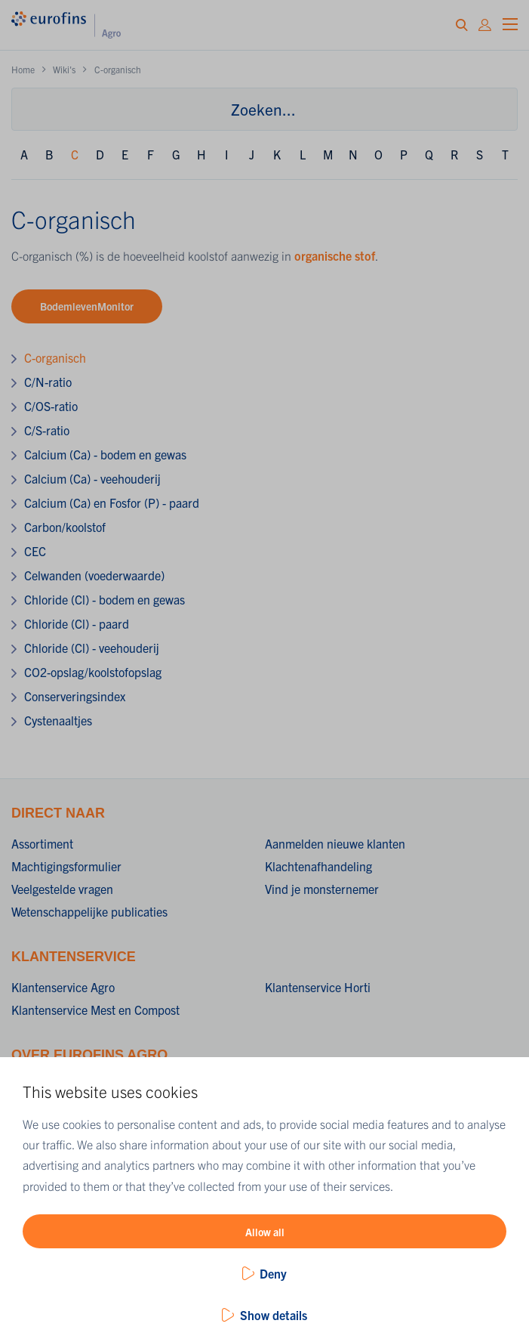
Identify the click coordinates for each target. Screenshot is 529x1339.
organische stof (334, 255)
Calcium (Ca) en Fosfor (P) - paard (111, 502)
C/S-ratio (46, 430)
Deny (273, 1273)
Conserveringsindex (74, 696)
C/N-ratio (48, 381)
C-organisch (55, 357)
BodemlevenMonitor (87, 306)
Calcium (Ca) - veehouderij (92, 478)
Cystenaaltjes (58, 720)
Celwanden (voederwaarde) (94, 575)
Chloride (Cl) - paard (76, 623)
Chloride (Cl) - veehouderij (91, 647)
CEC (35, 550)
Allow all (264, 1231)
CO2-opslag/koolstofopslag (92, 671)
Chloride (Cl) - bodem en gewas (104, 599)
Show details (273, 1314)
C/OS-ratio (51, 405)
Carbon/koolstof (65, 526)
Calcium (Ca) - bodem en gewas (105, 454)
